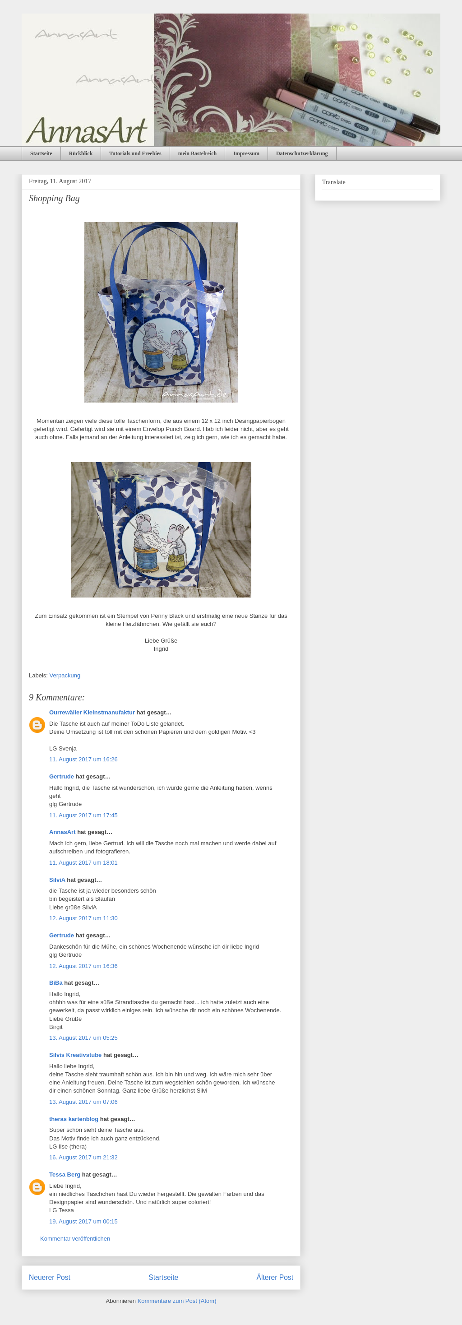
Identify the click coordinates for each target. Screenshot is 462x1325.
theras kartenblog (73, 1119)
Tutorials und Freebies (135, 153)
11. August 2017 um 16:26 (83, 759)
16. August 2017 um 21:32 (83, 1157)
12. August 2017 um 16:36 (83, 966)
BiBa (56, 982)
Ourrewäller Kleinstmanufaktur (92, 712)
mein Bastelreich (197, 153)
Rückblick (81, 153)
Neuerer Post (49, 1277)
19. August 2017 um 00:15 (83, 1221)
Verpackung (65, 675)
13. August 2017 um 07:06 (83, 1101)
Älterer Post (275, 1277)
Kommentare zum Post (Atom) (177, 1300)
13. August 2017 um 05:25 (83, 1037)
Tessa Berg (64, 1174)
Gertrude (61, 776)
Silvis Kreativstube (75, 1055)
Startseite (41, 153)
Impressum (246, 153)
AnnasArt (62, 832)
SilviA (57, 879)
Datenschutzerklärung (302, 153)
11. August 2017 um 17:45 (83, 815)
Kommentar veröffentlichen (75, 1238)
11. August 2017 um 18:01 (83, 862)
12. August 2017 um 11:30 (83, 918)
